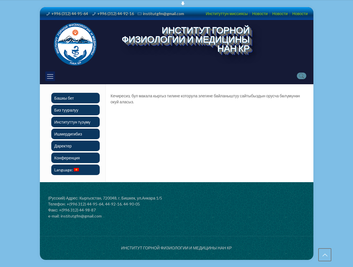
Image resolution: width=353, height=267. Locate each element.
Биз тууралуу (66, 110)
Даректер (63, 145)
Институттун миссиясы (227, 13)
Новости (260, 13)
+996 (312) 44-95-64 (69, 13)
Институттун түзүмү (72, 122)
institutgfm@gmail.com (163, 13)
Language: (66, 169)
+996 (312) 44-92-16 (115, 13)
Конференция (67, 157)
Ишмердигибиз (68, 134)
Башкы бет (64, 98)
